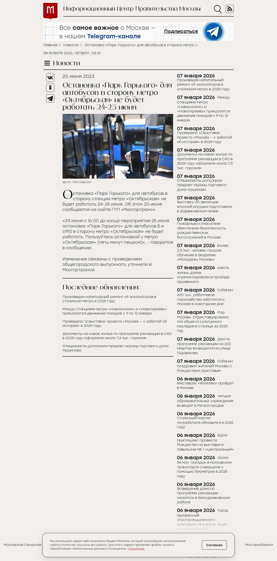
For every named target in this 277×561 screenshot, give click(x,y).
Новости (71, 45)
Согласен (214, 545)
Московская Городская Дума (27, 545)
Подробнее (136, 548)
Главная (50, 45)
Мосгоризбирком (259, 545)
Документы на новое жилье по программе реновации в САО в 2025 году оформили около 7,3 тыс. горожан (117, 336)
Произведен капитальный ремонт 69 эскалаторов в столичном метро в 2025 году (109, 299)
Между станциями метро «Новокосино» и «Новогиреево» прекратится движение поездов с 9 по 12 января (115, 311)
